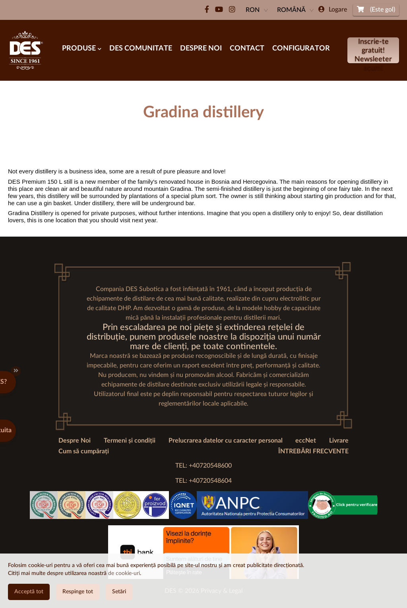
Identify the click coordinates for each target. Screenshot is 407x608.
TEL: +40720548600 (203, 465)
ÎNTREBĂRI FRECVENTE (313, 451)
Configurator (301, 48)
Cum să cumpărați (83, 451)
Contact (247, 48)
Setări (119, 591)
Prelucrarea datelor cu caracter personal (226, 440)
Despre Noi (74, 440)
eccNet (305, 440)
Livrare (339, 440)
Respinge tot (77, 591)
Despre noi (201, 48)
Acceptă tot (28, 591)
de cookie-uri (124, 573)
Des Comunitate (140, 48)
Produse (81, 48)
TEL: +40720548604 (203, 481)
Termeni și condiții (129, 440)
